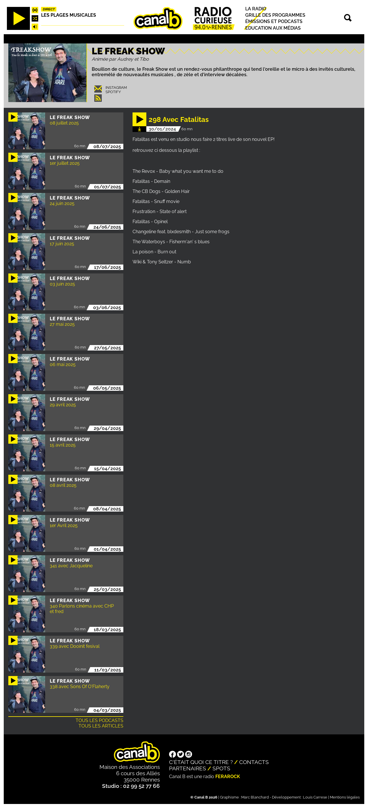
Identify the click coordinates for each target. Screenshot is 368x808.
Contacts (254, 762)
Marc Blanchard (255, 797)
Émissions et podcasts (273, 21)
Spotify (113, 92)
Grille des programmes (275, 15)
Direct (49, 9)
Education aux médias (273, 28)
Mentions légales (345, 797)
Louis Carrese (315, 797)
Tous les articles (100, 726)
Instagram (116, 87)
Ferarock (227, 776)
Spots (221, 768)
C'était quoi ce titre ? (201, 762)
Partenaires (187, 768)
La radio (255, 9)
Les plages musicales (68, 15)
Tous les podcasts (99, 720)
